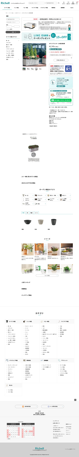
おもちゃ (27, 346)
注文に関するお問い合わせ (58, 427)
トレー (26, 332)
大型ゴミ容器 (28, 365)
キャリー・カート (29, 326)
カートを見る (68, 428)
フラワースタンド (10, 49)
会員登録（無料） (60, 86)
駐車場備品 (27, 373)
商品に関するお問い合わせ (58, 434)
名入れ (72, 7)
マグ (43, 328)
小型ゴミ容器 (28, 367)
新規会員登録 (68, 426)
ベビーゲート (45, 340)
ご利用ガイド (55, 425)
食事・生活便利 (63, 330)
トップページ (56, 421)
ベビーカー (45, 348)
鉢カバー (8, 47)
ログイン (67, 430)
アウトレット (64, 360)
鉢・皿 (7, 40)
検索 (58, 3)
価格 (7, 24)
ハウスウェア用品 (44, 7)
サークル (27, 330)
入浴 (61, 326)
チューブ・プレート (47, 365)
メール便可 (9, 29)
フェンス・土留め (10, 51)
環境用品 (53, 7)
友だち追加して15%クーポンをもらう (60, 100)
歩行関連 (62, 334)
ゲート (26, 334)
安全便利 (44, 342)
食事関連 (27, 348)
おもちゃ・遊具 (46, 352)
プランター (8, 42)
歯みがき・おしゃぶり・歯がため (50, 334)
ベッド (26, 338)
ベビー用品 (25, 7)
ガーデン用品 (7, 7)
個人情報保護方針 (57, 431)
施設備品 (27, 371)
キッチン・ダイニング (12, 365)
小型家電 (27, 350)
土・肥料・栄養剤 (10, 55)
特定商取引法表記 (56, 429)
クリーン (10, 371)
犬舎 (26, 336)
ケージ (26, 328)
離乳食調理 (45, 330)
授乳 (43, 326)
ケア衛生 (27, 342)
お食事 (44, 332)
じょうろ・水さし (10, 53)
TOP (6, 12)
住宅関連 (62, 332)
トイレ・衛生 (45, 338)
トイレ (26, 340)
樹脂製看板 (27, 369)
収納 (43, 344)
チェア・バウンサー (47, 346)
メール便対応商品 (53, 406)
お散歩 (26, 344)
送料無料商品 (26, 406)
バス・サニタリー (11, 367)
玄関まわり (10, 373)
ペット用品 (16, 7)
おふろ (44, 336)
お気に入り (68, 434)
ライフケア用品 (35, 7)
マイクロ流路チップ (47, 367)
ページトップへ (75, 400)
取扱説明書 (55, 437)
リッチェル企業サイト (70, 449)
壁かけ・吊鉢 (9, 44)
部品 (7, 59)
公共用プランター (18, 12)
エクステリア (11, 377)
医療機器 (62, 7)
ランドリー (10, 369)
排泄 (61, 328)
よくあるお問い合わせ (58, 436)
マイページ (68, 432)
